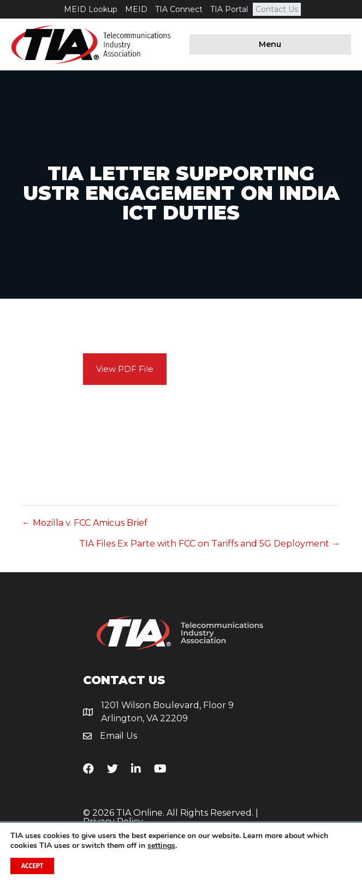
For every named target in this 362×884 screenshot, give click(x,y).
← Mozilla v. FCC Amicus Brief (84, 523)
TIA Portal (229, 9)
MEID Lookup (90, 9)
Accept (32, 866)
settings (161, 846)
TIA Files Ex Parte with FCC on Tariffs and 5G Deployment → (209, 543)
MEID (136, 9)
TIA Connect (179, 9)
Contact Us (277, 9)
